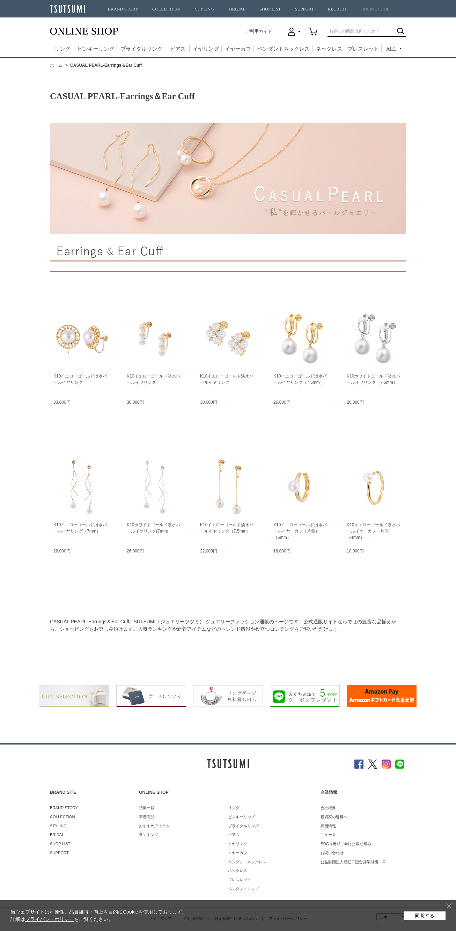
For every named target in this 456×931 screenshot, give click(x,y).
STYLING (204, 9)
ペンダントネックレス (283, 49)
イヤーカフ (238, 49)
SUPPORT (304, 9)
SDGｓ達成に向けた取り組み (346, 844)
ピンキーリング (96, 49)
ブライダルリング (141, 49)
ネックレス (329, 49)
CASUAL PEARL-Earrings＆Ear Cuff (89, 621)
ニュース (328, 835)
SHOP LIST (270, 9)
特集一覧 (146, 808)
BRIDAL (237, 9)
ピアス (178, 49)
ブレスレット (363, 49)
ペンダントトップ (243, 889)
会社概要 (328, 808)
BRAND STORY (123, 9)
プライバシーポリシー (49, 919)
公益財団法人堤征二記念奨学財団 (349, 862)
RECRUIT (337, 9)
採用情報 (328, 826)
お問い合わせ (332, 853)
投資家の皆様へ (334, 817)
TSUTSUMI (67, 9)
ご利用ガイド (258, 31)
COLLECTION (166, 9)
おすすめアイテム (154, 826)
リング (62, 49)
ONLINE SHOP (375, 9)
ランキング (148, 835)
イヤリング (206, 49)
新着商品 (146, 817)
